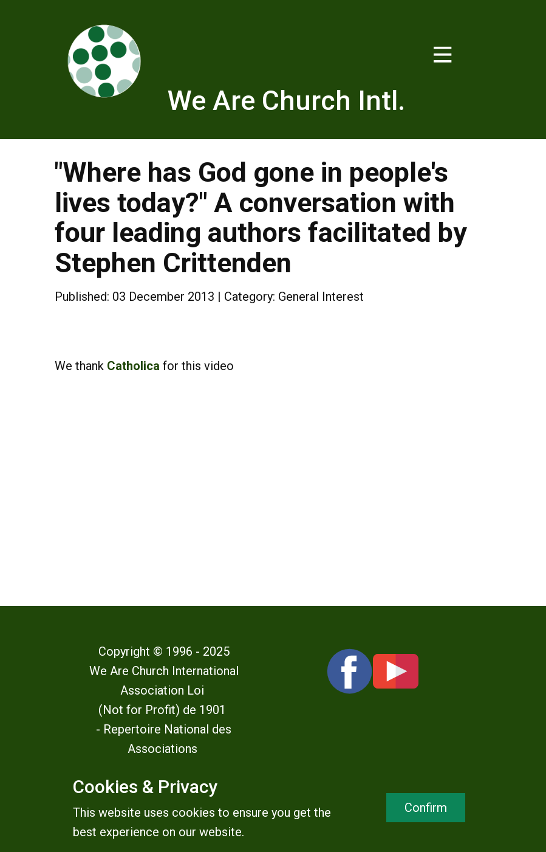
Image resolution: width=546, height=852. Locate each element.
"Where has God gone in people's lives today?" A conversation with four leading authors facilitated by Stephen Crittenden (261, 217)
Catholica (133, 366)
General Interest (321, 296)
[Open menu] (442, 54)
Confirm (425, 807)
